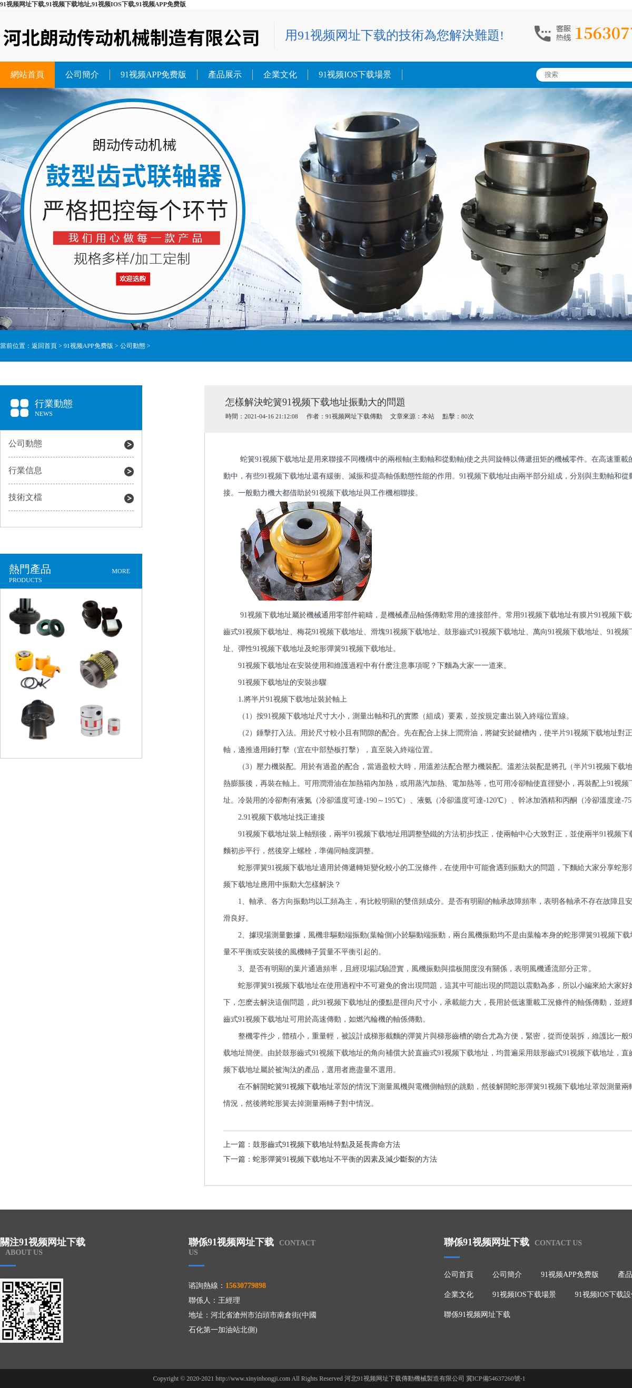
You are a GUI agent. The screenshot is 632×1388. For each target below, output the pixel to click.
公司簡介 (82, 74)
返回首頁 (44, 346)
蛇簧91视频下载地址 (301, 1087)
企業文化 (280, 74)
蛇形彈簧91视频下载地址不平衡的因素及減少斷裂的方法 (345, 1159)
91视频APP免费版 (153, 74)
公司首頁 (458, 1275)
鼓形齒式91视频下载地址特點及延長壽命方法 (326, 1145)
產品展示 (225, 74)
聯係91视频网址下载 (477, 1315)
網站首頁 (27, 74)
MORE (121, 571)
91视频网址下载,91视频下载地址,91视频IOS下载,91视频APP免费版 (93, 4)
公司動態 (132, 346)
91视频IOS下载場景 (355, 74)
